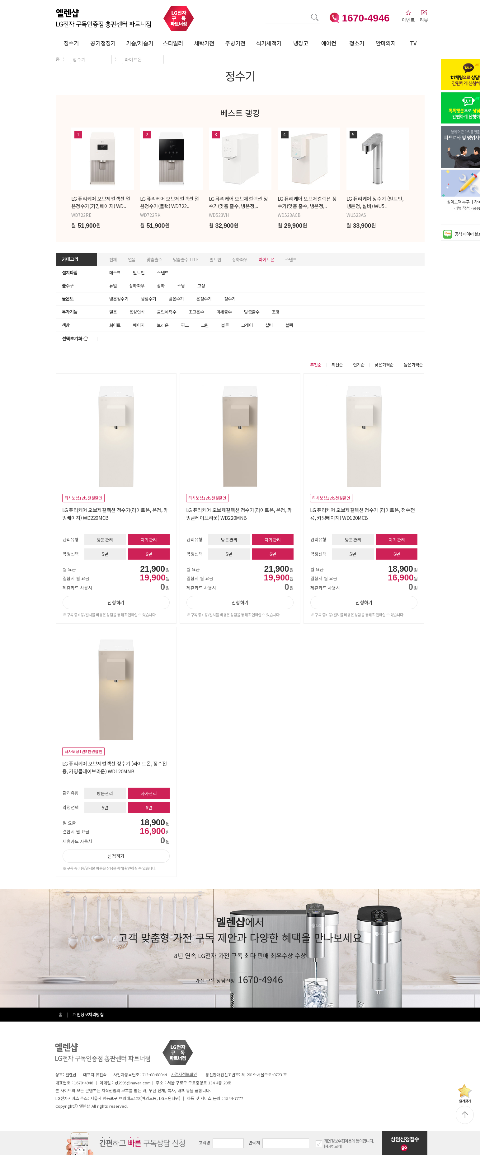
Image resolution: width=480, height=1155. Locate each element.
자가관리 (149, 540)
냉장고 (300, 43)
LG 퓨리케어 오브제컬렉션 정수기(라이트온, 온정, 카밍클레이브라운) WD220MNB (239, 513)
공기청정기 (103, 43)
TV (413, 43)
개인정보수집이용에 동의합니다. (349, 1140)
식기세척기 (269, 43)
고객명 (204, 1142)
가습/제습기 (139, 43)
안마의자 (387, 43)
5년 (105, 554)
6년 (149, 554)
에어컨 (328, 43)
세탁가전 (204, 43)
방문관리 (105, 540)
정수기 (71, 43)
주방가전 (235, 43)
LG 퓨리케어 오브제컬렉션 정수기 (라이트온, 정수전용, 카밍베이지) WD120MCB (362, 513)
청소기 (357, 43)
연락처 (254, 1142)
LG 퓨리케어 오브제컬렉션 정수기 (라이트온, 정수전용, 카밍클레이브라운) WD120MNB (114, 767)
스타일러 (173, 43)
